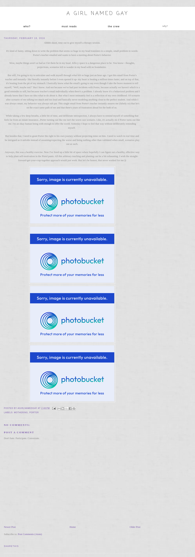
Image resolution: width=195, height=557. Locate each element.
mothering (21, 412)
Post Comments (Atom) (30, 534)
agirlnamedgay (28, 408)
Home (73, 526)
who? (26, 26)
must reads (69, 26)
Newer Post (10, 526)
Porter (34, 412)
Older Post (135, 526)
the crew (114, 26)
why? (165, 26)
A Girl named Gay (97, 14)
